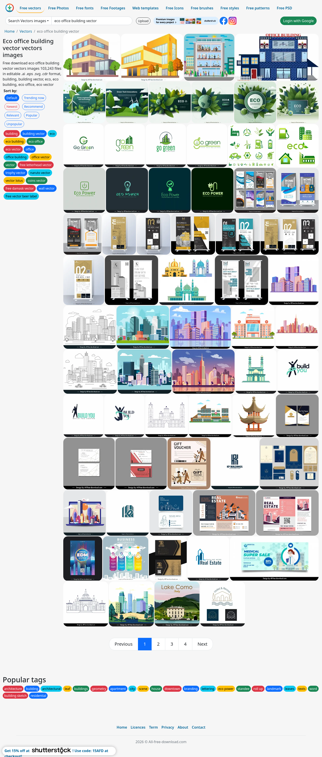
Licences (138, 727)
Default (11, 98)
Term (153, 727)
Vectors (25, 31)
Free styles (229, 8)
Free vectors (30, 8)
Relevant (12, 115)
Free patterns (258, 8)
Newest (11, 106)
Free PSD (284, 8)
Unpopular (14, 124)
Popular (31, 115)
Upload (143, 21)
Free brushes (202, 8)
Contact (198, 727)
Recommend (33, 106)
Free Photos (58, 8)
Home (9, 31)
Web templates (145, 8)
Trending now (34, 98)
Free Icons (175, 8)
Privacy (167, 727)
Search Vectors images (27, 20)
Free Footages (113, 8)
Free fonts (85, 8)
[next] (202, 644)
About (183, 727)
